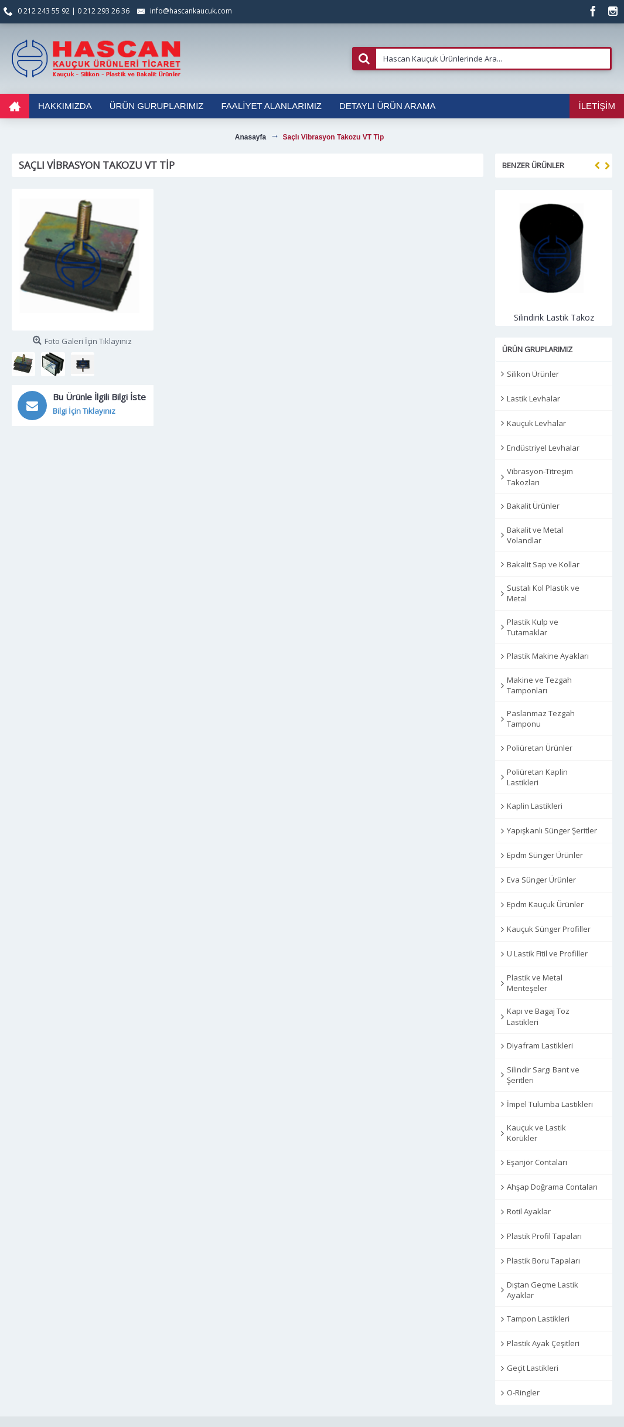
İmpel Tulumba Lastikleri (550, 1104)
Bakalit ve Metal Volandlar (535, 535)
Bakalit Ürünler (533, 505)
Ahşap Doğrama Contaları (552, 1186)
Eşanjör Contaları (537, 1162)
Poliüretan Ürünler (539, 748)
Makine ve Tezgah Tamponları (539, 685)
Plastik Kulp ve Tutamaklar (532, 627)
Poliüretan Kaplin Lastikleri (537, 777)
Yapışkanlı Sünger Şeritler (552, 830)
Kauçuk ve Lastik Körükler (536, 1132)
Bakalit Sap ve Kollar (543, 564)
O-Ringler (523, 1392)
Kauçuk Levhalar (536, 423)
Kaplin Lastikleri (534, 806)
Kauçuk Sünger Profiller (549, 929)
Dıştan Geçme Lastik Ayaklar (542, 1289)
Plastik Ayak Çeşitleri (543, 1343)
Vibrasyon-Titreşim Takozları (540, 476)
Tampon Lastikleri (538, 1318)
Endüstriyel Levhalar (543, 447)
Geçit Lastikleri (532, 1368)
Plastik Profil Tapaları (544, 1236)
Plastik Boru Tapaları (543, 1260)
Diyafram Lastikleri (540, 1045)
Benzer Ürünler (533, 165)
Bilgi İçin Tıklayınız (84, 411)
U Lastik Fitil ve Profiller (547, 953)
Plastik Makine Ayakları (548, 656)
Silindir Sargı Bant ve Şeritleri (543, 1074)
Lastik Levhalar (533, 398)
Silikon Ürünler (533, 374)
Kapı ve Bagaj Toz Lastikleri (538, 1016)
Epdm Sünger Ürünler (545, 855)
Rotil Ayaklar (529, 1211)
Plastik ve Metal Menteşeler (534, 982)
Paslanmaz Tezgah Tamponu (541, 718)
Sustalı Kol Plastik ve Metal (543, 593)
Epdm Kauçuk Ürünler (545, 904)
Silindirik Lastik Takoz (554, 317)
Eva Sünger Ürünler (541, 879)
